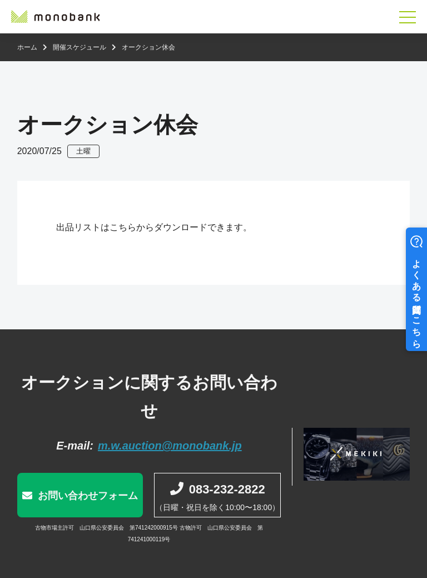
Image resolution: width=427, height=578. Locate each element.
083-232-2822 (227, 489)
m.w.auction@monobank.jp (170, 445)
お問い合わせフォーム (88, 495)
